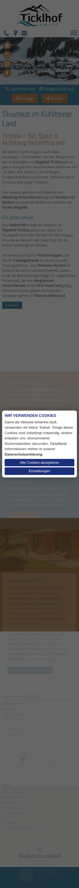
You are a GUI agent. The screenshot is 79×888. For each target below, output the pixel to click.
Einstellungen (39, 471)
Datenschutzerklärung (23, 454)
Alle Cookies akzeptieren (39, 463)
